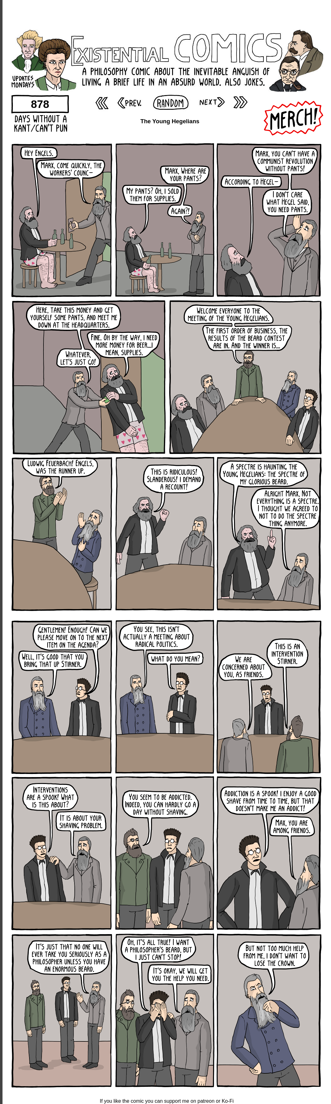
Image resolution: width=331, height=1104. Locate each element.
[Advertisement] (167, 14)
